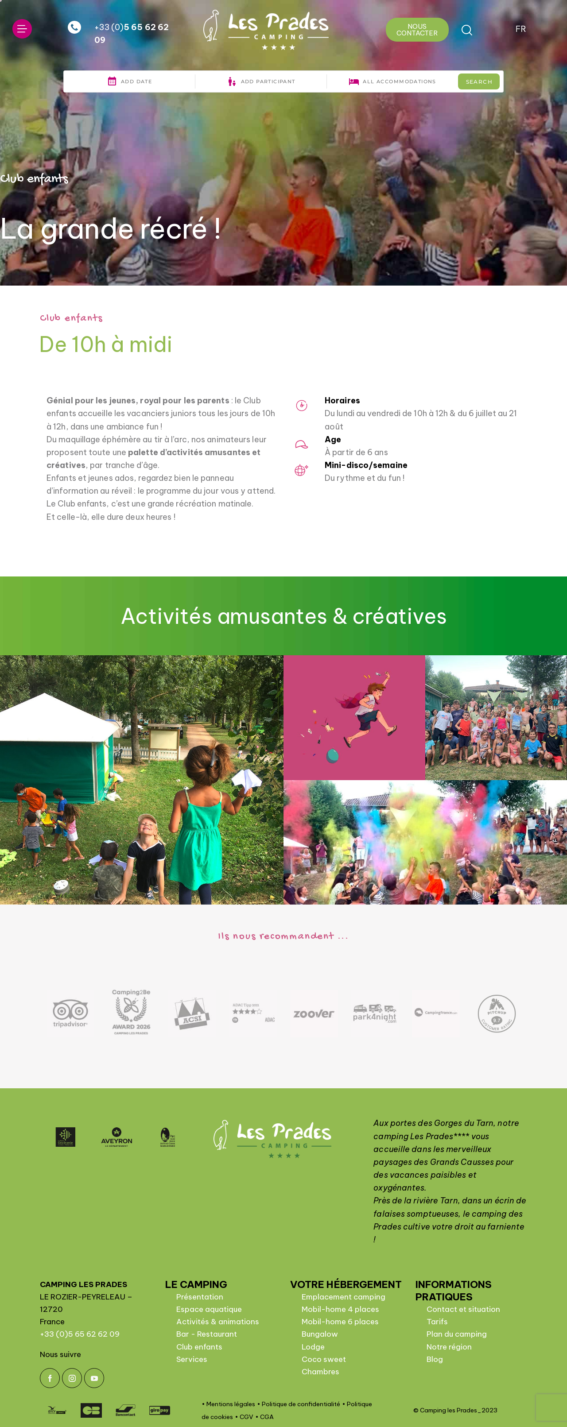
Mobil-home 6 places (340, 1321)
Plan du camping (457, 1334)
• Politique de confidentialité (298, 1404)
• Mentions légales (228, 1404)
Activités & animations (217, 1321)
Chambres (320, 1372)
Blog (435, 1359)
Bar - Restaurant (206, 1334)
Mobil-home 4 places (340, 1309)
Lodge (313, 1347)
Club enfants (199, 1347)
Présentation (199, 1297)
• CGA (264, 1417)
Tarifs (437, 1321)
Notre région (449, 1347)
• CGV (244, 1417)
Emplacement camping (343, 1297)
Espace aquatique (209, 1309)
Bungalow (320, 1334)
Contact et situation (463, 1309)
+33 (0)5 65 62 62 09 (80, 1334)
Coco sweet (324, 1359)
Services (191, 1359)
